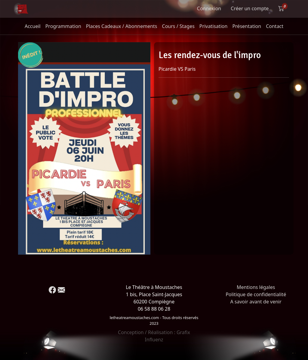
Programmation (63, 26)
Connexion (209, 8)
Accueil (33, 26)
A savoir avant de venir (255, 301)
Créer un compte (250, 8)
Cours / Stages (178, 26)
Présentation (246, 26)
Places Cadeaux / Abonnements (121, 26)
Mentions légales (256, 287)
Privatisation (213, 26)
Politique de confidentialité (256, 294)
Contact (274, 26)
